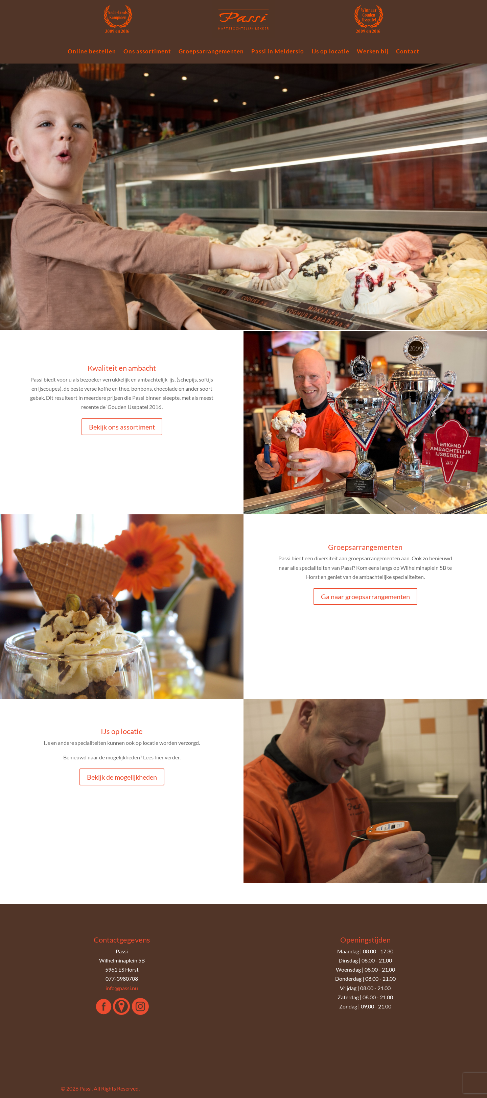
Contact (407, 52)
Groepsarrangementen (211, 52)
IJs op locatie (330, 52)
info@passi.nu (122, 988)
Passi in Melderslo (277, 52)
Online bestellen (92, 52)
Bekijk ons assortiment (122, 427)
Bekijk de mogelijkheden (122, 777)
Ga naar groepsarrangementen (365, 596)
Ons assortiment (147, 52)
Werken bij (373, 52)
